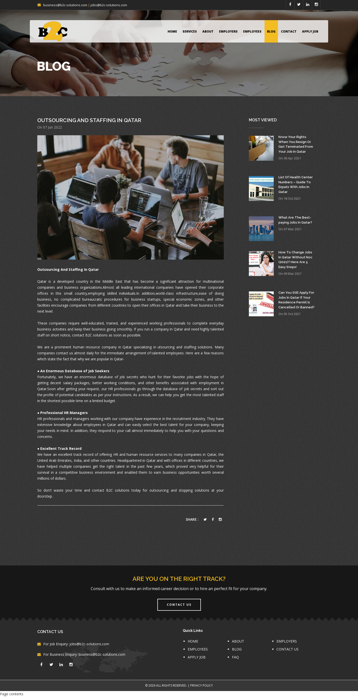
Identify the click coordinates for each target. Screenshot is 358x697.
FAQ (235, 657)
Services (189, 31)
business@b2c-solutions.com (65, 5)
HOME (172, 31)
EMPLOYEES (252, 31)
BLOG (271, 31)
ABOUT (208, 31)
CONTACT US (287, 649)
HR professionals (122, 388)
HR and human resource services (140, 454)
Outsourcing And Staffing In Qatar (89, 120)
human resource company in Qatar (102, 347)
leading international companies (147, 287)
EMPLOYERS (228, 31)
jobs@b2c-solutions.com (108, 5)
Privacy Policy (201, 685)
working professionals (167, 323)
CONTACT (289, 31)
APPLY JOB (310, 31)
